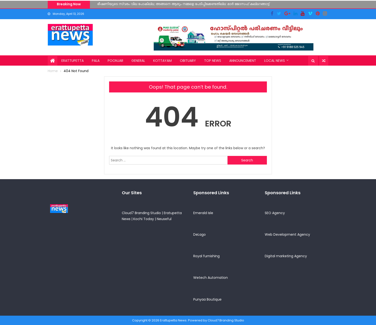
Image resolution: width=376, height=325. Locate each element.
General (138, 60)
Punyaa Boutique (207, 299)
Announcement (242, 60)
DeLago (199, 234)
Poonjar (115, 60)
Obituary (188, 60)
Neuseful (164, 219)
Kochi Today (143, 219)
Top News (212, 60)
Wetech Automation (210, 277)
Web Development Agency (287, 234)
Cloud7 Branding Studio (141, 213)
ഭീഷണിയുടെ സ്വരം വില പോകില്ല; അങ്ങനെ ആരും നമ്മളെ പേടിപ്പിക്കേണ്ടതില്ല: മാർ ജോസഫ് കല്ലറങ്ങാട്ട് (183, 3)
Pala (96, 60)
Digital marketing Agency (286, 256)
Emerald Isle (203, 213)
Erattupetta (72, 60)
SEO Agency (275, 213)
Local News (274, 60)
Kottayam (162, 60)
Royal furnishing (206, 256)
